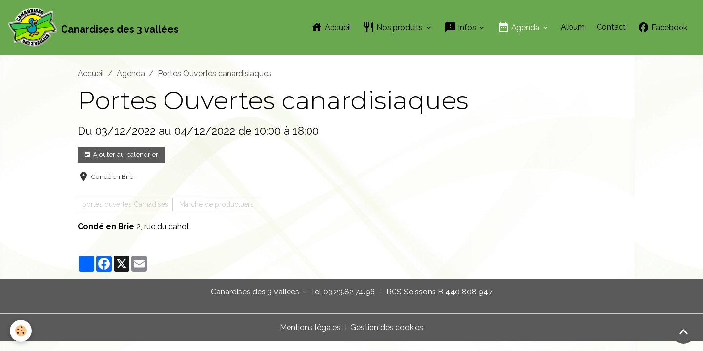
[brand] (93, 27)
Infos (461, 27)
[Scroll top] (683, 331)
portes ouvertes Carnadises (125, 204)
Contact (611, 27)
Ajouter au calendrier (121, 155)
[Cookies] (21, 331)
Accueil (331, 27)
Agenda (519, 27)
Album (573, 27)
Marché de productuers (216, 204)
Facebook (662, 27)
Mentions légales (310, 327)
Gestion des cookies (387, 327)
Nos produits (394, 27)
